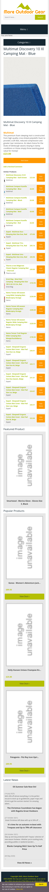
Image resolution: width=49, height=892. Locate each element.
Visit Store (24, 160)
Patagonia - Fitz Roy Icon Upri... (24, 757)
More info (19, 889)
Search (40, 17)
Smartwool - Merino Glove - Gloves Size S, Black (24, 469)
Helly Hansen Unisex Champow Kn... (24, 670)
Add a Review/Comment (12, 167)
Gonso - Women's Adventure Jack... (24, 583)
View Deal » (24, 596)
